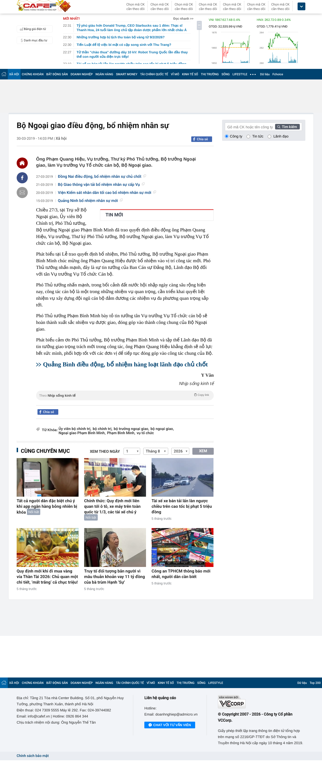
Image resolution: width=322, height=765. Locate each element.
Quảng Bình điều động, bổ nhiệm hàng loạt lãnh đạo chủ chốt (125, 364)
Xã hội (61, 138)
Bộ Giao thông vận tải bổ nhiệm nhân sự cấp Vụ (101, 184)
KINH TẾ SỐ (190, 74)
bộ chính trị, (102, 429)
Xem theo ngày (105, 451)
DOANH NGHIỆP (82, 74)
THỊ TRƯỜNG (210, 74)
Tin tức (257, 136)
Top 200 (315, 683)
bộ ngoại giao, (162, 429)
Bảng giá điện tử (32, 29)
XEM (203, 451)
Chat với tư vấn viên (170, 725)
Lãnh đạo (280, 136)
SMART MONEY (126, 74)
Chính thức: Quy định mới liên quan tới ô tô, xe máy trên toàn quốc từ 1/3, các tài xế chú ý (112, 506)
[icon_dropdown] (301, 6)
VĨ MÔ (175, 74)
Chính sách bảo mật (33, 756)
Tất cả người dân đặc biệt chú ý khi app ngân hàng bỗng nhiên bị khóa (47, 506)
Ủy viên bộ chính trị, (75, 429)
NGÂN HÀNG (104, 74)
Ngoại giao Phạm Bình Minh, (82, 433)
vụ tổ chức (145, 433)
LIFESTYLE (239, 74)
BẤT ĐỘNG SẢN (57, 74)
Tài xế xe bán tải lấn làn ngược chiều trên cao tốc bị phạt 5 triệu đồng (182, 506)
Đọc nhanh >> (183, 19)
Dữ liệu (265, 74)
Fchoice (277, 74)
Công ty (236, 136)
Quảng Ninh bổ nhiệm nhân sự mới (90, 201)
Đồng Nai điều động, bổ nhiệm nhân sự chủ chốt (102, 176)
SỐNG (226, 74)
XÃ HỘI (14, 74)
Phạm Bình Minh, (121, 433)
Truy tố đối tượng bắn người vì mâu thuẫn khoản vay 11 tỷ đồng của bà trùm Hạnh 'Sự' (114, 577)
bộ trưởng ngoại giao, (131, 429)
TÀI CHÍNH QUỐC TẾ (154, 74)
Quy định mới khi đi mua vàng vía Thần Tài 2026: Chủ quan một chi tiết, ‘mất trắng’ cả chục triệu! (47, 577)
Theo (125, 395)
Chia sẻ (202, 139)
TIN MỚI (114, 215)
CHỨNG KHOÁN (33, 74)
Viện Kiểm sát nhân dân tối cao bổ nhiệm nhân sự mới (107, 193)
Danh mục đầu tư (32, 40)
